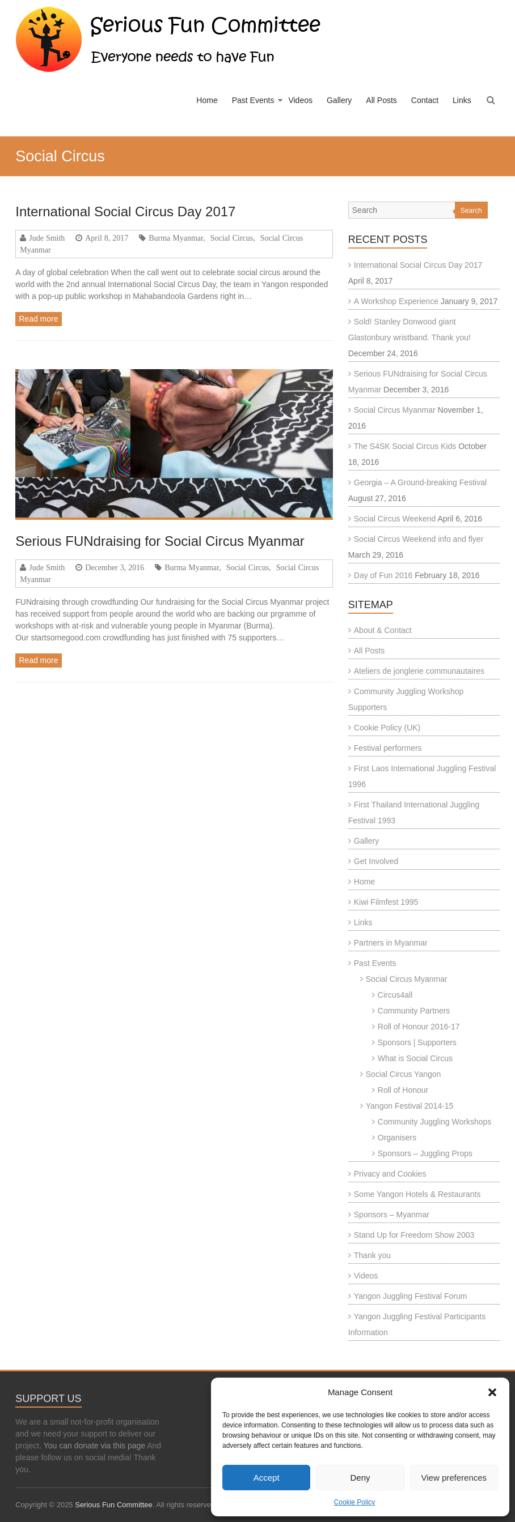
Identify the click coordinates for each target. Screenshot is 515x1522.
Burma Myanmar (176, 238)
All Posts (381, 100)
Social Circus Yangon (403, 1074)
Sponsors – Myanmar (391, 1214)
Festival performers (388, 748)
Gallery (339, 100)
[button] (492, 1392)
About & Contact (383, 630)
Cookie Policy (354, 1502)
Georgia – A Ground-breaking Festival (420, 482)
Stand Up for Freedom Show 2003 (414, 1234)
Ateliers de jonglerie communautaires (419, 671)
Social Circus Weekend (395, 518)
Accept (267, 1477)
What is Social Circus (415, 1058)
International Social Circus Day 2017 (125, 211)
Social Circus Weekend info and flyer (419, 539)
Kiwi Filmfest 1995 (386, 902)
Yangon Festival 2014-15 (410, 1105)
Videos (300, 100)
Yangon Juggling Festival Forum (410, 1296)
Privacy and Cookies (390, 1173)
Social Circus (232, 238)
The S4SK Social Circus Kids (405, 446)
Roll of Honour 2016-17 (419, 1026)
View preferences (454, 1477)
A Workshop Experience (396, 301)
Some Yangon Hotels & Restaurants (417, 1194)
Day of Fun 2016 (383, 575)
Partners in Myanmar (391, 942)
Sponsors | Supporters (417, 1042)
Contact (424, 100)
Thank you (372, 1255)
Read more (38, 318)
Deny (360, 1477)
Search (471, 211)
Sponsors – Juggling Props (425, 1153)
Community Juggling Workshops (435, 1121)
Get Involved (376, 861)
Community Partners (414, 1010)
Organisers (397, 1137)
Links (462, 100)
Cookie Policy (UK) (387, 727)
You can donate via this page (94, 1445)
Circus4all (395, 994)
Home (206, 100)
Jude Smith (47, 238)
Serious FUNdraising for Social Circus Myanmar (159, 541)
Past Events (253, 100)
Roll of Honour (403, 1090)
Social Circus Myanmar (395, 409)
